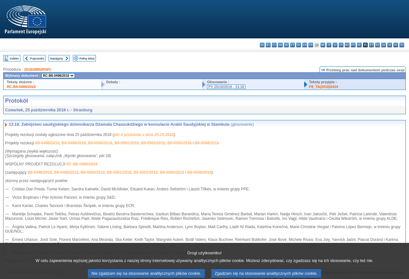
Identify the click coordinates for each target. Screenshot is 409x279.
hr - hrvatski (322, 45)
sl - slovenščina (389, 45)
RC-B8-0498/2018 (21, 87)
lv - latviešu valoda (335, 45)
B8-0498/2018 (47, 143)
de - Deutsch (286, 45)
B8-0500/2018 (100, 143)
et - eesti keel (292, 45)
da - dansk (280, 45)
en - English (304, 45)
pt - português (371, 45)
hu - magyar (347, 45)
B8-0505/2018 (179, 143)
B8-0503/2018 (153, 143)
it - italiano (329, 45)
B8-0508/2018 (207, 143)
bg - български (262, 45)
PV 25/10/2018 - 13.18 (226, 87)
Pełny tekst (87, 58)
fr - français (310, 45)
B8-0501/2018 (126, 143)
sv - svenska (401, 45)
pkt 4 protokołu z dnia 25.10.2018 (144, 134)
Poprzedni (37, 58)
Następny (56, 58)
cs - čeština (274, 45)
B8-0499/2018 (74, 143)
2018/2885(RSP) (37, 69)
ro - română (377, 45)
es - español (268, 45)
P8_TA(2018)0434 (323, 87)
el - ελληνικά (298, 45)
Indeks (14, 58)
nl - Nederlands (359, 45)
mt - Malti (353, 45)
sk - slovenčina (383, 45)
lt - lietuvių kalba (341, 45)
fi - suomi (395, 45)
